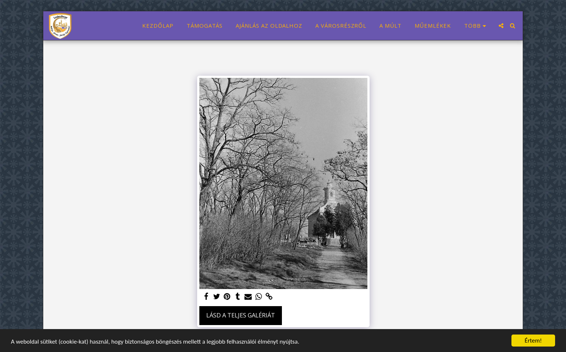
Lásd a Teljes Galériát (240, 315)
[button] (501, 25)
